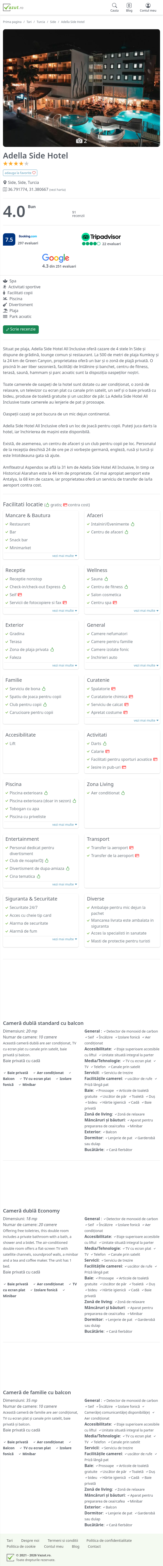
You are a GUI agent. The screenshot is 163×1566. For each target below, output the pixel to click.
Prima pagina (12, 22)
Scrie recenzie (21, 329)
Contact (94, 1546)
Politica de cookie (21, 1546)
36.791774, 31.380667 (34, 189)
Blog (76, 1546)
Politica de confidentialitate (109, 1540)
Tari (29, 22)
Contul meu (53, 1546)
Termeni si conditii (63, 1540)
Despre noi (30, 1540)
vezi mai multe (64, 555)
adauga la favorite (20, 173)
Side (53, 22)
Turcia (41, 22)
